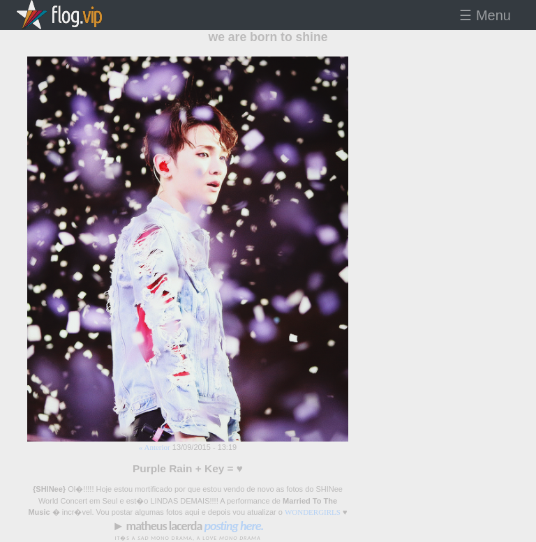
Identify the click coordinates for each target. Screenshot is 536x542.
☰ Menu (485, 15)
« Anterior (154, 447)
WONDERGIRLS (313, 512)
